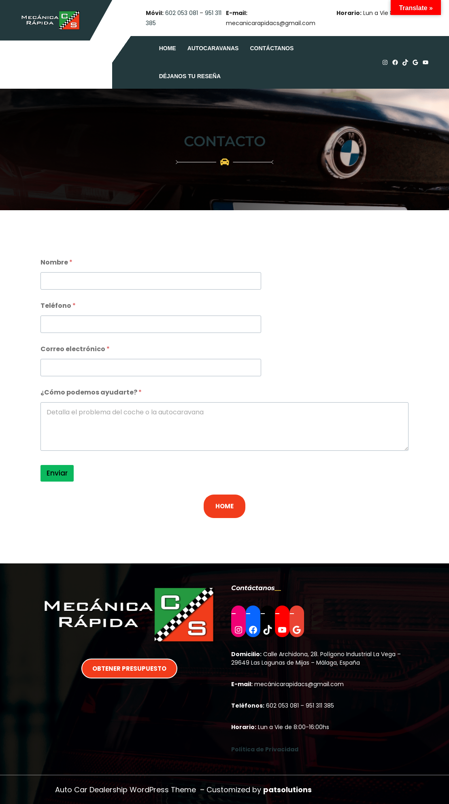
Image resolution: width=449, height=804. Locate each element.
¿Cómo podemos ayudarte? (91, 392)
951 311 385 (320, 706)
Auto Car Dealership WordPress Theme (125, 790)
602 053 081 (181, 13)
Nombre (56, 262)
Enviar (57, 473)
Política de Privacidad (264, 749)
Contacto (225, 141)
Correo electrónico (75, 349)
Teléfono (58, 305)
